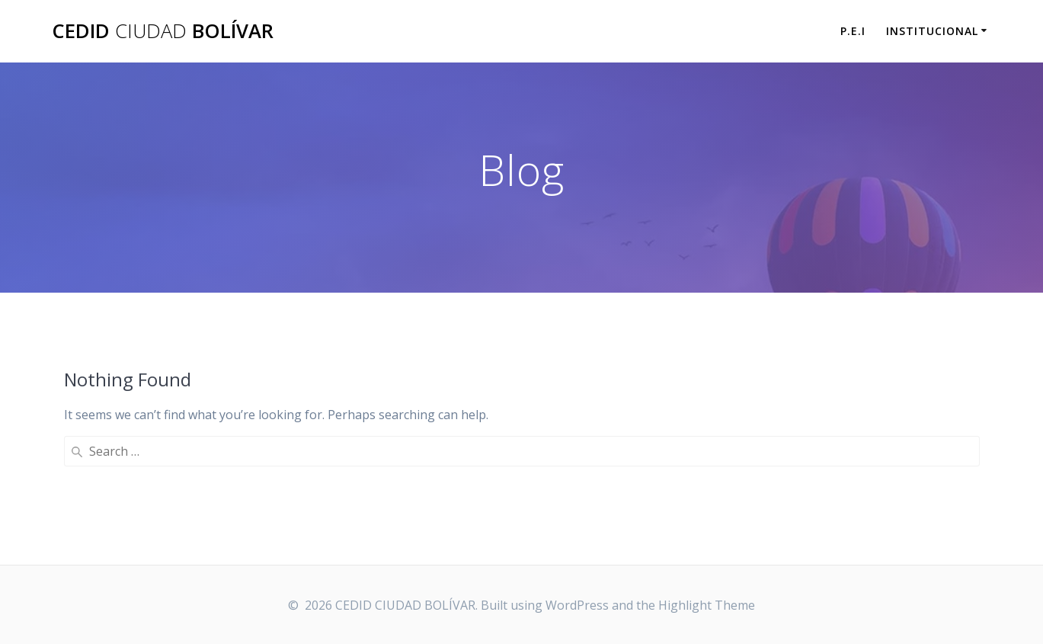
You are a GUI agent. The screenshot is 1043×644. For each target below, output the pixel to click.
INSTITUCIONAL (932, 31)
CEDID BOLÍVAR (163, 31)
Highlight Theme (706, 605)
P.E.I (852, 31)
